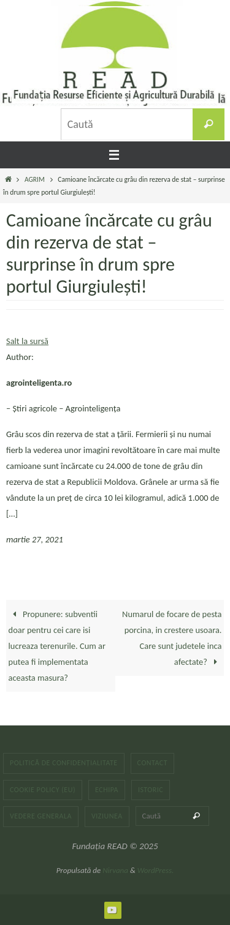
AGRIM (35, 179)
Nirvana (115, 870)
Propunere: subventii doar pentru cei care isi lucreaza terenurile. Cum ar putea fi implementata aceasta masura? (57, 646)
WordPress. (155, 870)
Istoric (150, 789)
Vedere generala (41, 816)
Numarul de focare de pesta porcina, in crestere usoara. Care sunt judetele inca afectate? (171, 638)
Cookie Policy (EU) (42, 789)
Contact (152, 762)
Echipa (106, 789)
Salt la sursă (27, 340)
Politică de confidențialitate (64, 762)
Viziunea (107, 816)
